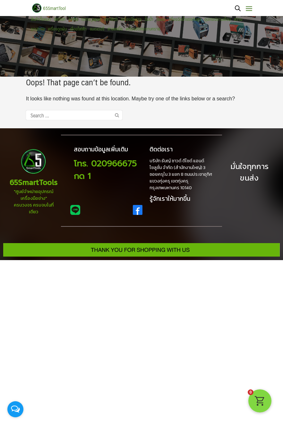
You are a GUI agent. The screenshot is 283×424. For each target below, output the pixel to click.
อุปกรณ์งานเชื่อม (217, 19)
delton (59, 19)
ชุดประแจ (38, 29)
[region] (141, 46)
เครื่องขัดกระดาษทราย (143, 29)
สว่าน (238, 19)
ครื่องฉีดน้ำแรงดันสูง (185, 19)
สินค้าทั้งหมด (41, 19)
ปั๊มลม (161, 19)
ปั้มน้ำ (149, 19)
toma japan (91, 19)
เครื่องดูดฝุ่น (57, 29)
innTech (111, 19)
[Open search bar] (238, 8)
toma (73, 19)
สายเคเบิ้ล (115, 29)
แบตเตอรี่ (97, 29)
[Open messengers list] (15, 409)
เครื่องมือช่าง (131, 19)
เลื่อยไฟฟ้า (78, 29)
